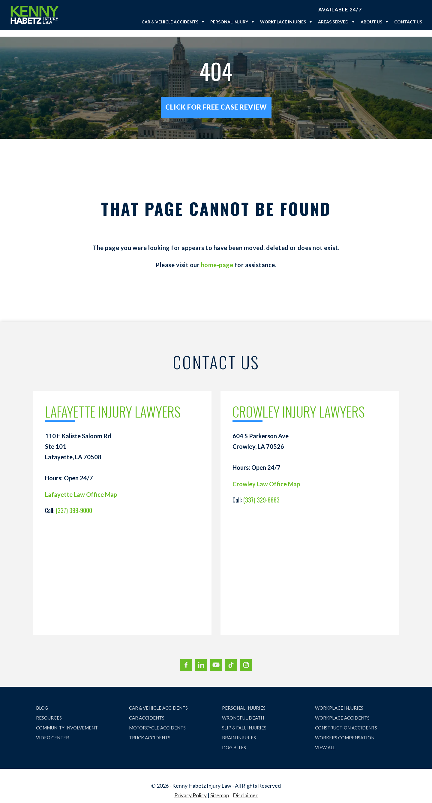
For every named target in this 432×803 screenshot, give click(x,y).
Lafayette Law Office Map (81, 487)
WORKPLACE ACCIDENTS (342, 711)
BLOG (42, 701)
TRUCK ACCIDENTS (149, 731)
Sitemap (219, 788)
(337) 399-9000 (74, 503)
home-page (217, 258)
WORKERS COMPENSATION (344, 731)
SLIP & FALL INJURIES (244, 721)
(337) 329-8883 (261, 493)
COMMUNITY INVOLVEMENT (67, 721)
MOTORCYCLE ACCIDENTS (157, 721)
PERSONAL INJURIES (244, 701)
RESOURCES (49, 711)
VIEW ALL (325, 741)
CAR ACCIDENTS (146, 711)
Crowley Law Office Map (266, 477)
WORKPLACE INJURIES (339, 701)
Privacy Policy (190, 788)
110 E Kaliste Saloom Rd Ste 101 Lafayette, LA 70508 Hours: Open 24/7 (78, 450)
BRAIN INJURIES (239, 731)
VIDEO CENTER (52, 731)
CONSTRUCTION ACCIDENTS (346, 721)
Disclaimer (245, 788)
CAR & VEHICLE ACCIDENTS (158, 701)
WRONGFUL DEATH (243, 711)
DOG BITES (234, 741)
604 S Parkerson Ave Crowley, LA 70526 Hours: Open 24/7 (260, 445)
